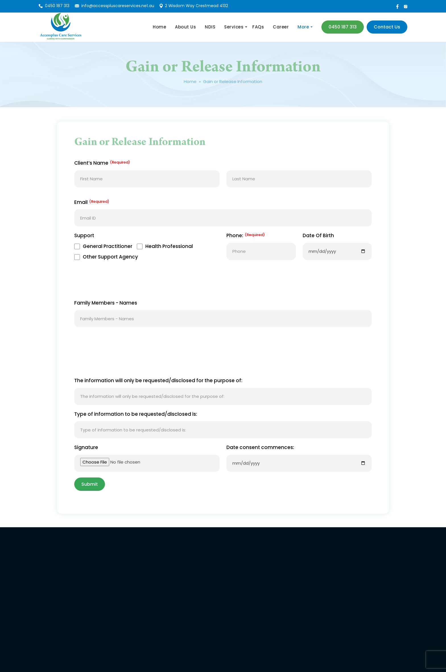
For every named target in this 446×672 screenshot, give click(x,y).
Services (233, 27)
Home (159, 27)
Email (91, 202)
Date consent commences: (260, 447)
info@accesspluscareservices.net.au (117, 6)
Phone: (245, 235)
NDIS (210, 27)
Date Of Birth (318, 235)
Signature (86, 447)
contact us (387, 27)
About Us (185, 27)
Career (281, 27)
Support (84, 235)
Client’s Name (102, 163)
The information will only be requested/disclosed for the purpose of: (158, 380)
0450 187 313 (57, 6)
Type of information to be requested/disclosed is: (135, 414)
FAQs (258, 27)
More (303, 27)
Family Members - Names (105, 302)
